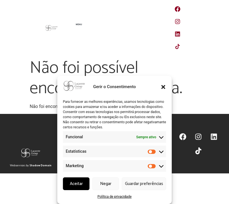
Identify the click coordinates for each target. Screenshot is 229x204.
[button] (163, 87)
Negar (105, 183)
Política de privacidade (115, 197)
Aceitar (76, 183)
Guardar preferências (144, 183)
